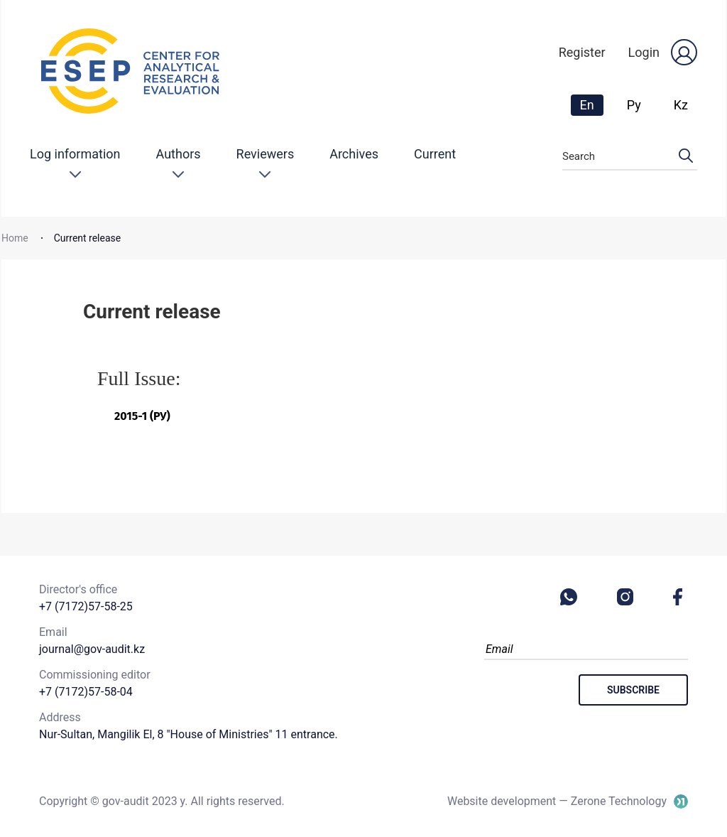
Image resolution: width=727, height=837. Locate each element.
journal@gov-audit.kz (92, 649)
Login (644, 52)
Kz (681, 104)
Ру (634, 104)
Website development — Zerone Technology (557, 801)
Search (629, 157)
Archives (353, 153)
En (591, 104)
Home (14, 238)
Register (582, 52)
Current (435, 153)
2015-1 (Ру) (142, 416)
